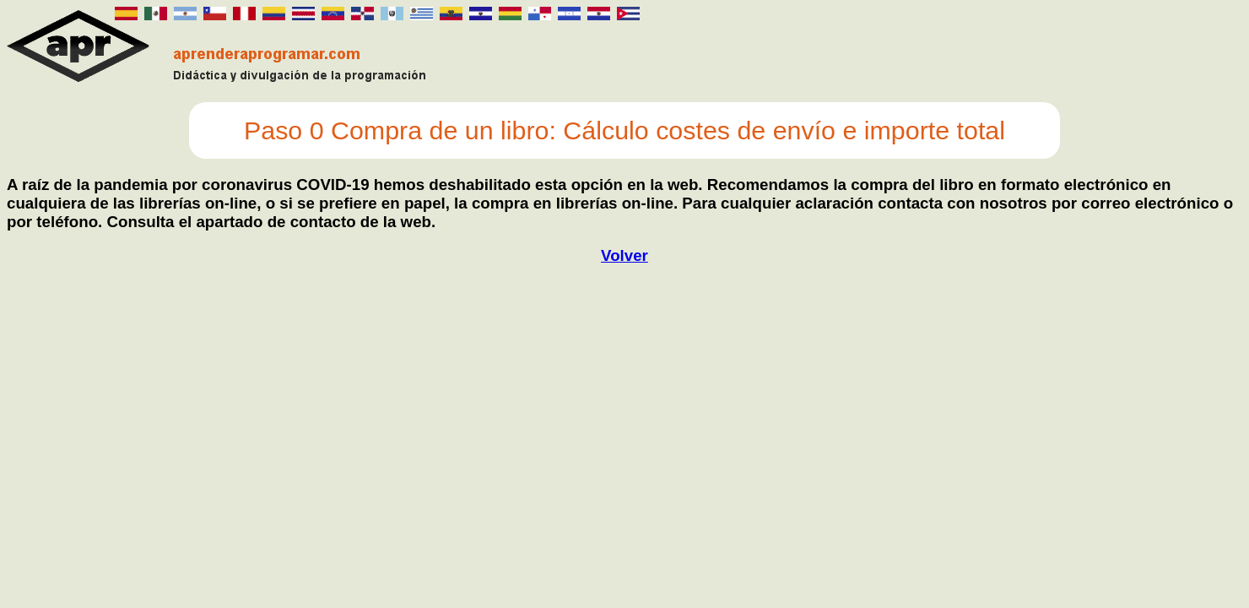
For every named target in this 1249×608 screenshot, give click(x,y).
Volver (624, 255)
